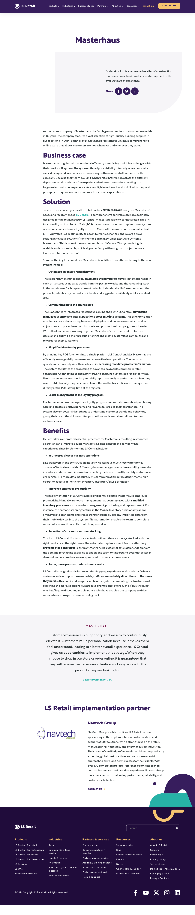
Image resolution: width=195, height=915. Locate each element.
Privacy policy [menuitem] (157, 866)
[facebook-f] (135, 903)
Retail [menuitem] (52, 849)
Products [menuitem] (20, 843)
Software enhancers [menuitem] (25, 882)
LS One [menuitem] (18, 877)
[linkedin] (177, 903)
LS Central (82, 218)
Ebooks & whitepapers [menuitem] (128, 860)
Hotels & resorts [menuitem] (57, 860)
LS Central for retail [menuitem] (25, 849)
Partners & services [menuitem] (95, 843)
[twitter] (156, 903)
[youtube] (146, 903)
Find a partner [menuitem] (90, 849)
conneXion (148, 6)
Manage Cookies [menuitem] (159, 888)
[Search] (177, 832)
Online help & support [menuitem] (128, 877)
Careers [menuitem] (154, 855)
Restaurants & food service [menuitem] (63, 855)
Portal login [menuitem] (156, 860)
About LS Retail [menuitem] (158, 849)
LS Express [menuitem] (20, 871)
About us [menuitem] (156, 843)
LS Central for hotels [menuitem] (25, 860)
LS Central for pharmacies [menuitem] (28, 866)
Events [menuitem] (119, 866)
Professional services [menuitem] (93, 871)
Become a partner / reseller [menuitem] (97, 855)
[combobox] (153, 832)
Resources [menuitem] (123, 843)
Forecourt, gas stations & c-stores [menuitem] (63, 873)
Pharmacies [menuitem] (55, 866)
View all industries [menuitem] (58, 880)
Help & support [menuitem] (90, 882)
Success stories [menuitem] (124, 849)
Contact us (169, 6)
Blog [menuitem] (118, 855)
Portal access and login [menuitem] (94, 877)
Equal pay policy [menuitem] (159, 882)
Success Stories (86, 6)
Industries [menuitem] (55, 843)
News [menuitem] (119, 871)
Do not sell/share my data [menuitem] (164, 877)
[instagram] (167, 903)
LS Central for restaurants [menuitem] (28, 855)
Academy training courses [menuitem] (96, 866)
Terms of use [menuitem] (157, 871)
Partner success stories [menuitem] (94, 860)
